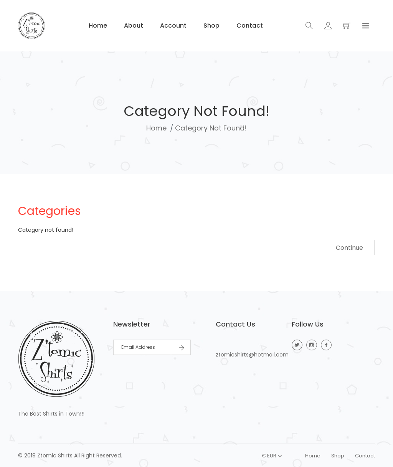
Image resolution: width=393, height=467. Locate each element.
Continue (349, 247)
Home (97, 25)
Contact (249, 25)
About (132, 25)
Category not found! (211, 128)
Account (173, 25)
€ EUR (269, 455)
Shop (211, 25)
